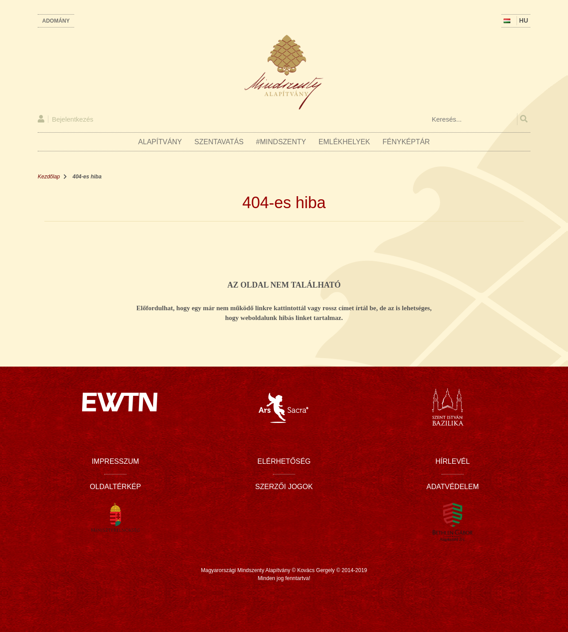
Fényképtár (406, 142)
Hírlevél (452, 461)
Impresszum (115, 461)
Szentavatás (219, 142)
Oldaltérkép (115, 486)
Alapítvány (160, 142)
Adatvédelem (452, 486)
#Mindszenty (281, 142)
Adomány (56, 21)
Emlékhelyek (344, 142)
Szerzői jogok (284, 486)
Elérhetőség (284, 461)
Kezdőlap (49, 177)
